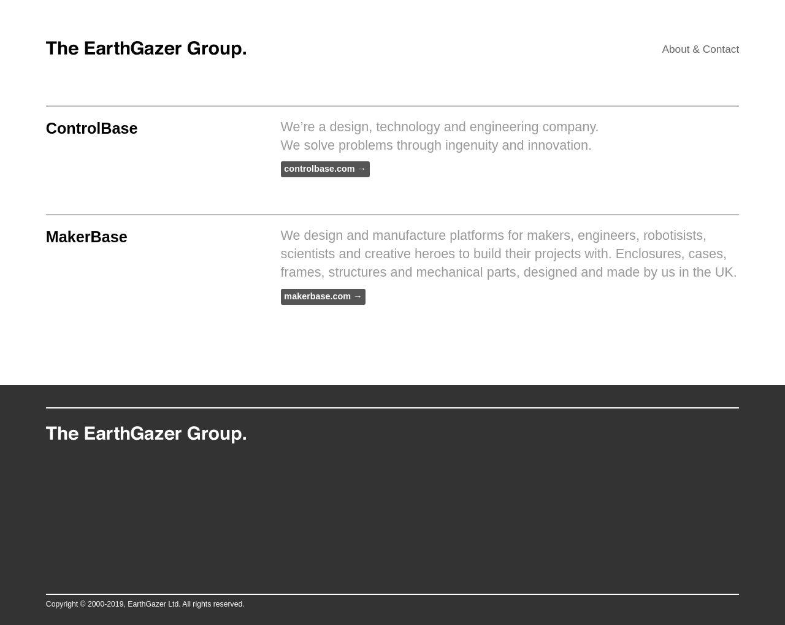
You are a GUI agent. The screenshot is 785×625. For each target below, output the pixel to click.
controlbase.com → (325, 169)
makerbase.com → (323, 296)
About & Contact (700, 49)
